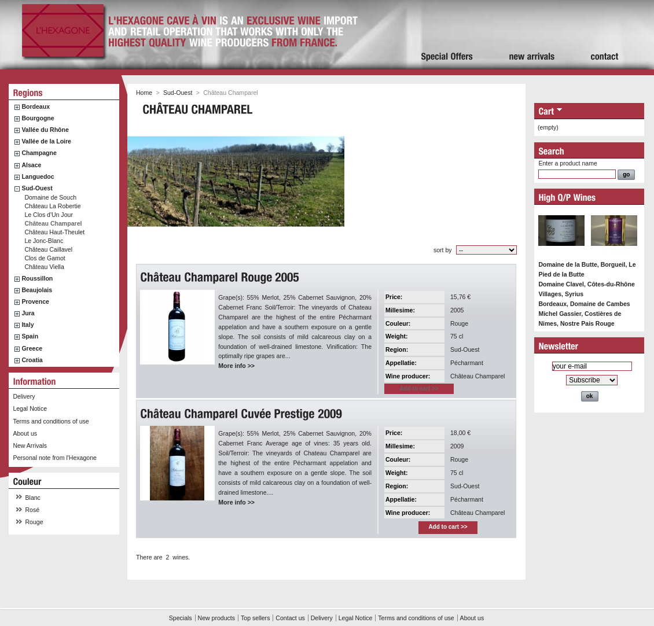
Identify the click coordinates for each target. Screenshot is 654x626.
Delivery (24, 396)
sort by (442, 249)
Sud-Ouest (36, 188)
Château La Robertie (52, 205)
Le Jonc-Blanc (43, 240)
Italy (27, 324)
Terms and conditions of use (51, 421)
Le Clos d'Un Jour (48, 214)
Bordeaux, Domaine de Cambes (584, 303)
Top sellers (255, 617)
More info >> (236, 365)
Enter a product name (567, 163)
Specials (180, 617)
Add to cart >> (447, 527)
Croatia (31, 359)
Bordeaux (35, 106)
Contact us (289, 617)
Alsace (31, 164)
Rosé (32, 509)
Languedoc (37, 176)
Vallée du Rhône (44, 129)
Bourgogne (37, 118)
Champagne (38, 152)
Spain (29, 336)
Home (144, 92)
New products (216, 617)
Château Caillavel (48, 249)
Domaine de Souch (50, 197)
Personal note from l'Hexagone (54, 457)
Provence (35, 301)
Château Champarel (53, 223)
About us (25, 433)
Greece (31, 348)
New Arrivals (30, 445)
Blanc (33, 497)
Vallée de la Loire (46, 141)
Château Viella (44, 266)
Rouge (34, 521)
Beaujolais (36, 289)
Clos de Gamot (44, 258)
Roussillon (37, 278)
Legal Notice (30, 408)
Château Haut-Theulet (54, 232)
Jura (27, 313)
